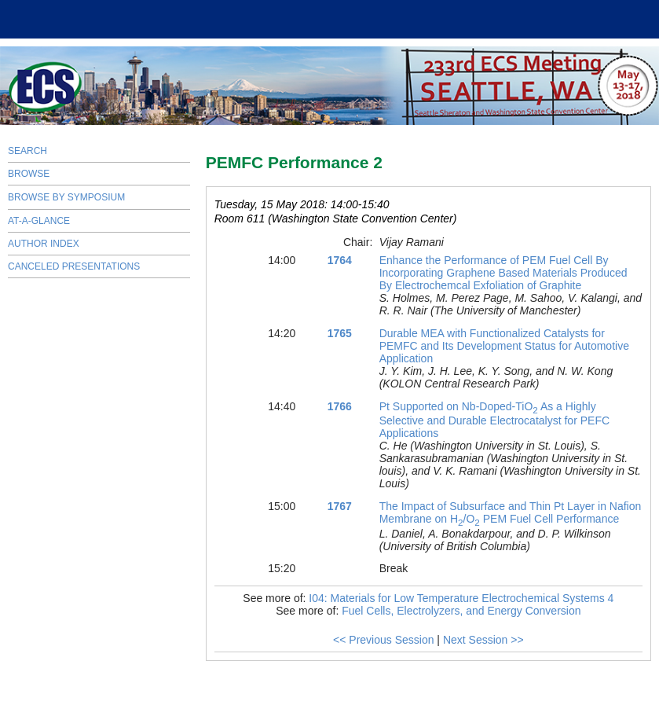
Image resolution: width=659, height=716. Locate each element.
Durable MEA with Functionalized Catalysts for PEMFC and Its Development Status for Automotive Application (504, 346)
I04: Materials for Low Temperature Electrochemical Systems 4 (461, 598)
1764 (340, 260)
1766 (340, 406)
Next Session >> (483, 639)
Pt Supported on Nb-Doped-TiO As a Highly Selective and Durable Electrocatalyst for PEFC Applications (494, 420)
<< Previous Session (383, 639)
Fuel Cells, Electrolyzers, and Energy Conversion (461, 610)
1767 (340, 506)
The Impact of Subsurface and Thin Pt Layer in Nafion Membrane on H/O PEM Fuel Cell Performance (510, 512)
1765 (340, 333)
